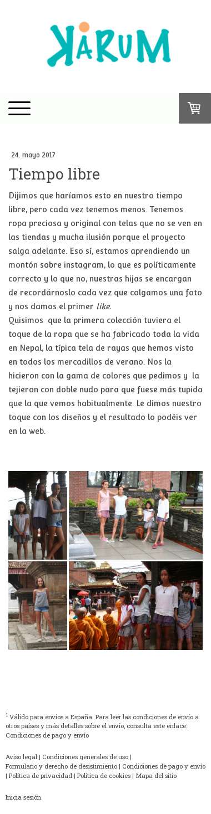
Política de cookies (103, 775)
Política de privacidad (40, 775)
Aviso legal (21, 756)
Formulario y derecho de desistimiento (61, 766)
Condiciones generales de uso (85, 756)
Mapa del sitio (156, 775)
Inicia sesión (23, 797)
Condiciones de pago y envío (47, 735)
